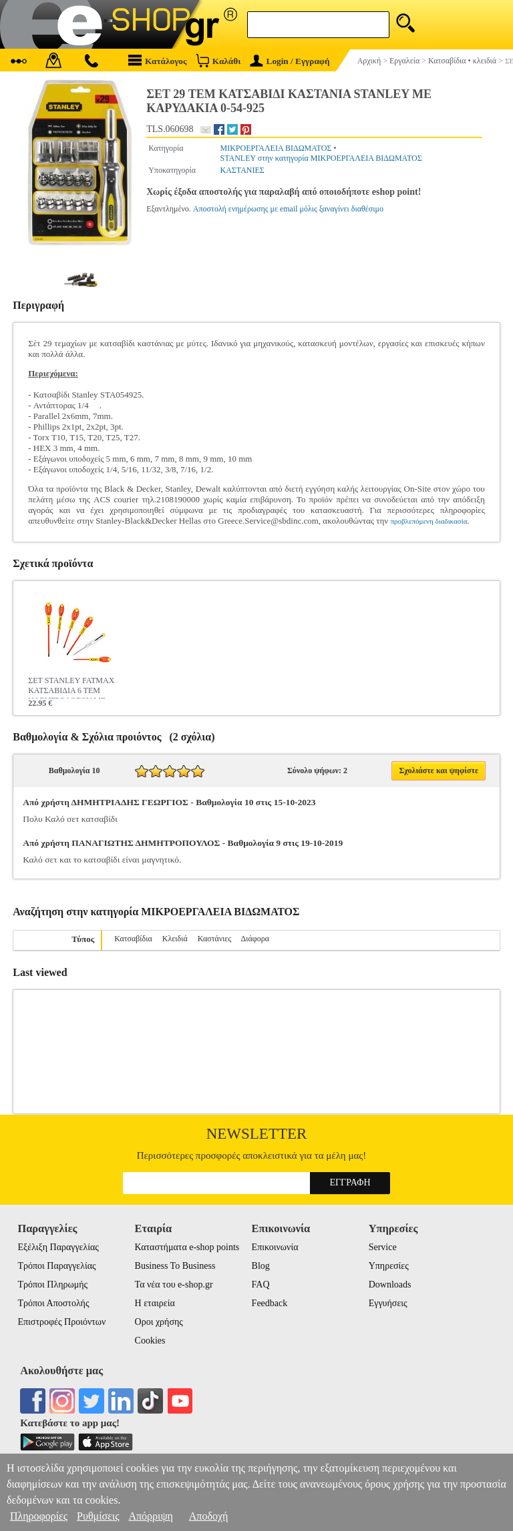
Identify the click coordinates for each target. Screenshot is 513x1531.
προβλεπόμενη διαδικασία (428, 521)
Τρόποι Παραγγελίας (56, 1266)
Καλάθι (218, 60)
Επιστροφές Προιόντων (61, 1322)
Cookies (150, 1341)
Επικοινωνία (275, 1247)
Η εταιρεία (155, 1303)
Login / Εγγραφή (290, 61)
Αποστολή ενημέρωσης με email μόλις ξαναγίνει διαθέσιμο (288, 208)
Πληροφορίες (38, 1516)
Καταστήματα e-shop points (187, 1247)
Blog (261, 1266)
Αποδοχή (208, 1516)
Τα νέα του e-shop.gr (174, 1285)
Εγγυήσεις (388, 1303)
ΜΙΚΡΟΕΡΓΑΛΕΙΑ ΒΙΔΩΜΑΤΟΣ (275, 148)
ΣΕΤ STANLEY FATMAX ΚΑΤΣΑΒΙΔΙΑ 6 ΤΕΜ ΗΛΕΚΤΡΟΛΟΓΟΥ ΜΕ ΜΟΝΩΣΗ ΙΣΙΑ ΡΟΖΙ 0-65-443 (74, 687)
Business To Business (175, 1266)
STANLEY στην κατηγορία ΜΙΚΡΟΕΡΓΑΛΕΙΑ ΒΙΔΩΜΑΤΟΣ (320, 158)
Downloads (390, 1285)
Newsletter (256, 1133)
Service (383, 1247)
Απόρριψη (150, 1516)
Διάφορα (255, 938)
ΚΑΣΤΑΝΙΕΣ (242, 170)
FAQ (261, 1285)
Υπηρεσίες (389, 1266)
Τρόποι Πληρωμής (52, 1285)
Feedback (270, 1303)
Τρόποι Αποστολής (53, 1303)
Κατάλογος (157, 60)
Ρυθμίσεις (98, 1516)
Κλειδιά (175, 938)
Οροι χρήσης (159, 1322)
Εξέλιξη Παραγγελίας (57, 1247)
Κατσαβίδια (133, 938)
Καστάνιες (215, 938)
